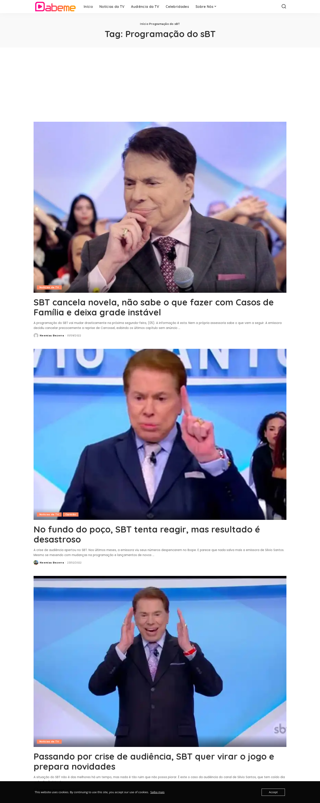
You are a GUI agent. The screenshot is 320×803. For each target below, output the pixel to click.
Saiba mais (157, 792)
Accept (273, 792)
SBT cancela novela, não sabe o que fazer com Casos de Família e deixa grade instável (154, 307)
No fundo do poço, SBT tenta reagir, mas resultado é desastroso (147, 534)
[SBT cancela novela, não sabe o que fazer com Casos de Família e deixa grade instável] (160, 207)
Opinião (70, 514)
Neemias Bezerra (52, 335)
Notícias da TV (49, 287)
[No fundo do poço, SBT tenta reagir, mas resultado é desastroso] (160, 434)
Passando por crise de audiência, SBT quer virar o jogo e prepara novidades (154, 761)
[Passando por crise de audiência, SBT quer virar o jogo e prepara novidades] (160, 661)
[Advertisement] (160, 80)
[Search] (283, 6)
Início (144, 24)
